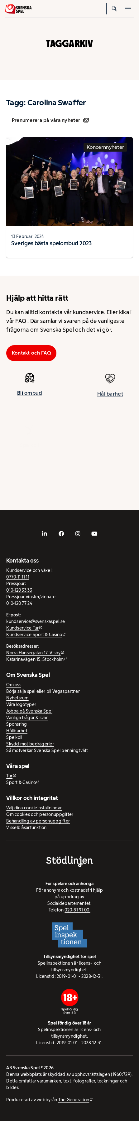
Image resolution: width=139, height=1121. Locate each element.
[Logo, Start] (18, 9)
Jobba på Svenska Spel (29, 711)
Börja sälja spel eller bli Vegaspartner (43, 691)
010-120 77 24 (19, 603)
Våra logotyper (21, 704)
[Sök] (114, 8)
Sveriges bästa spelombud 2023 (51, 243)
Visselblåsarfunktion (26, 827)
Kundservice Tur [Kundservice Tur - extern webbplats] (22, 628)
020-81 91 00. (77, 910)
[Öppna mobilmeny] (128, 8)
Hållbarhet (16, 731)
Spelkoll (14, 737)
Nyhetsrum (17, 698)
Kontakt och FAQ (31, 353)
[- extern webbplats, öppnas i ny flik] (44, 533)
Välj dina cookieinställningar (34, 808)
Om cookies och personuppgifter (39, 814)
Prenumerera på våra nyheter (50, 120)
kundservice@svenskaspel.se (35, 621)
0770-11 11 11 (17, 577)
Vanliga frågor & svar (27, 717)
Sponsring (16, 724)
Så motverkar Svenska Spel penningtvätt (47, 750)
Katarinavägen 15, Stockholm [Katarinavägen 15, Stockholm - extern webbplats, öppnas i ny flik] (35, 659)
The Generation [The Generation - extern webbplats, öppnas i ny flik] (73, 1100)
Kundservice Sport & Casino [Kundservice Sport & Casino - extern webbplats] (34, 634)
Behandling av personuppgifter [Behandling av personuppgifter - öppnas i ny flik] (38, 821)
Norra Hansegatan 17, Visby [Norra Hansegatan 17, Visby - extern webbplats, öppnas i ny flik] (33, 653)
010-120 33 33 (19, 590)
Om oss (13, 685)
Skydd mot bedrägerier (30, 744)
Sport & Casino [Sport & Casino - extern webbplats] (21, 782)
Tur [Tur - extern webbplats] (9, 776)
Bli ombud (29, 395)
